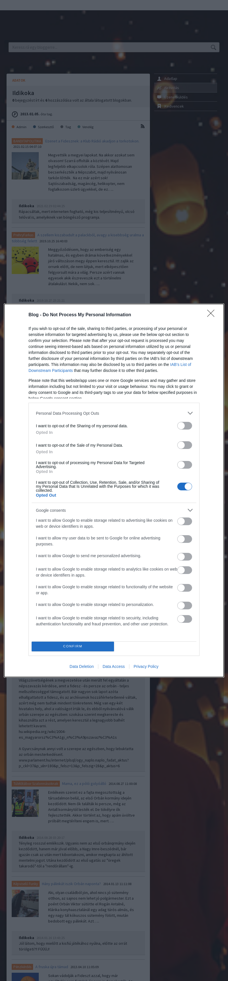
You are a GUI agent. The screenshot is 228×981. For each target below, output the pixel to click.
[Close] (212, 315)
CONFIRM (73, 646)
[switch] (184, 426)
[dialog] (114, 490)
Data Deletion (82, 666)
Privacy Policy (146, 666)
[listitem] (114, 413)
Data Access (114, 666)
